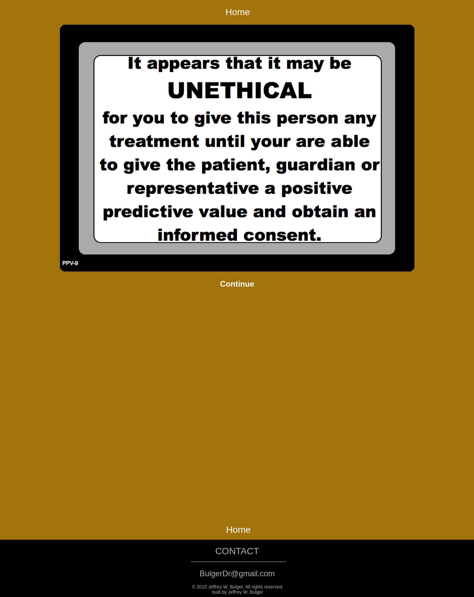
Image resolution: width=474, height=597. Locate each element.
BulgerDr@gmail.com (237, 573)
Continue (237, 283)
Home (237, 12)
